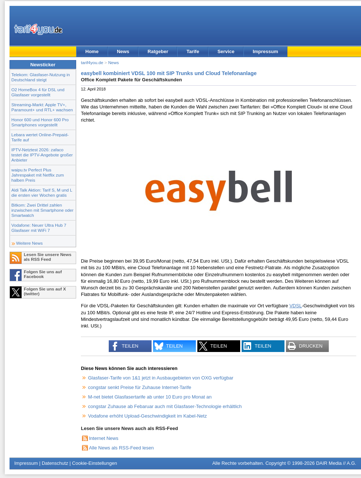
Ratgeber (158, 51)
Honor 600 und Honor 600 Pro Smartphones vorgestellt (40, 122)
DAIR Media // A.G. (336, 463)
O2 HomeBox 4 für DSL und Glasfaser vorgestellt (37, 92)
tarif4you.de (92, 62)
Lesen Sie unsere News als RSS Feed (47, 257)
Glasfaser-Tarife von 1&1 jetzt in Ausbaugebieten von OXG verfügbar (161, 378)
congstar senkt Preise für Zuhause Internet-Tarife (139, 387)
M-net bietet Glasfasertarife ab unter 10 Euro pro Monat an (150, 397)
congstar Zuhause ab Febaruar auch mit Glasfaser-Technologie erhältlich (165, 406)
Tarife (192, 51)
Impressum (265, 51)
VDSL (295, 305)
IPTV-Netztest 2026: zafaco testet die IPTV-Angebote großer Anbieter (42, 154)
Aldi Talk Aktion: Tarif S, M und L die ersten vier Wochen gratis (41, 192)
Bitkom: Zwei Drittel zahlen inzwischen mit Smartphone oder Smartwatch (42, 210)
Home (91, 51)
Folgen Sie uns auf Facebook (43, 274)
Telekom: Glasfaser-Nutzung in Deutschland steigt (40, 77)
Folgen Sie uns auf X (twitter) (45, 291)
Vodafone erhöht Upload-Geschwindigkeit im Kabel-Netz (147, 416)
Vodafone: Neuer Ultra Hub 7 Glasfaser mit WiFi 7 (38, 228)
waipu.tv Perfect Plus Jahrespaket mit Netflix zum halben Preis (37, 174)
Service (225, 51)
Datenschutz (55, 463)
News (123, 51)
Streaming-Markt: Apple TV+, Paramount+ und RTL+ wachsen (42, 107)
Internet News (103, 438)
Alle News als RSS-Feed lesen (121, 448)
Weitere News (29, 243)
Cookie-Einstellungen (94, 463)
